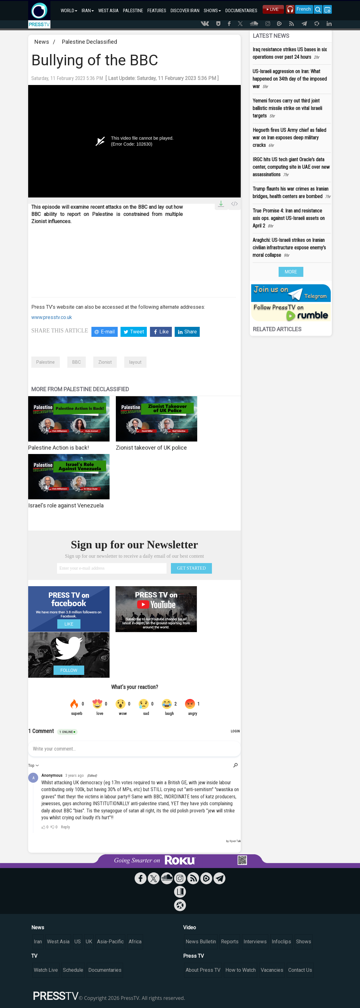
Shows (303, 942)
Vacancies (272, 970)
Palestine (45, 362)
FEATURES (156, 10)
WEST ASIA (108, 10)
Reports (230, 942)
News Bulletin (201, 942)
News (41, 41)
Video (189, 928)
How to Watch (240, 970)
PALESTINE (133, 10)
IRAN (88, 10)
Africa (135, 942)
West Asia (58, 942)
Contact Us (300, 970)
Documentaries (104, 970)
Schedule (73, 970)
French (304, 9)
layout (135, 362)
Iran (38, 942)
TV (34, 956)
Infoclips (281, 942)
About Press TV (203, 970)
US (78, 942)
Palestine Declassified (89, 41)
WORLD (69, 10)
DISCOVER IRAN (185, 10)
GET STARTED (191, 568)
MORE (291, 271)
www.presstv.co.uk (51, 317)
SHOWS (212, 10)
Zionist (105, 362)
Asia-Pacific (110, 942)
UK (89, 942)
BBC (76, 362)
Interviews (255, 942)
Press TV (193, 956)
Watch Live (46, 970)
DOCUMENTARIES (241, 10)
